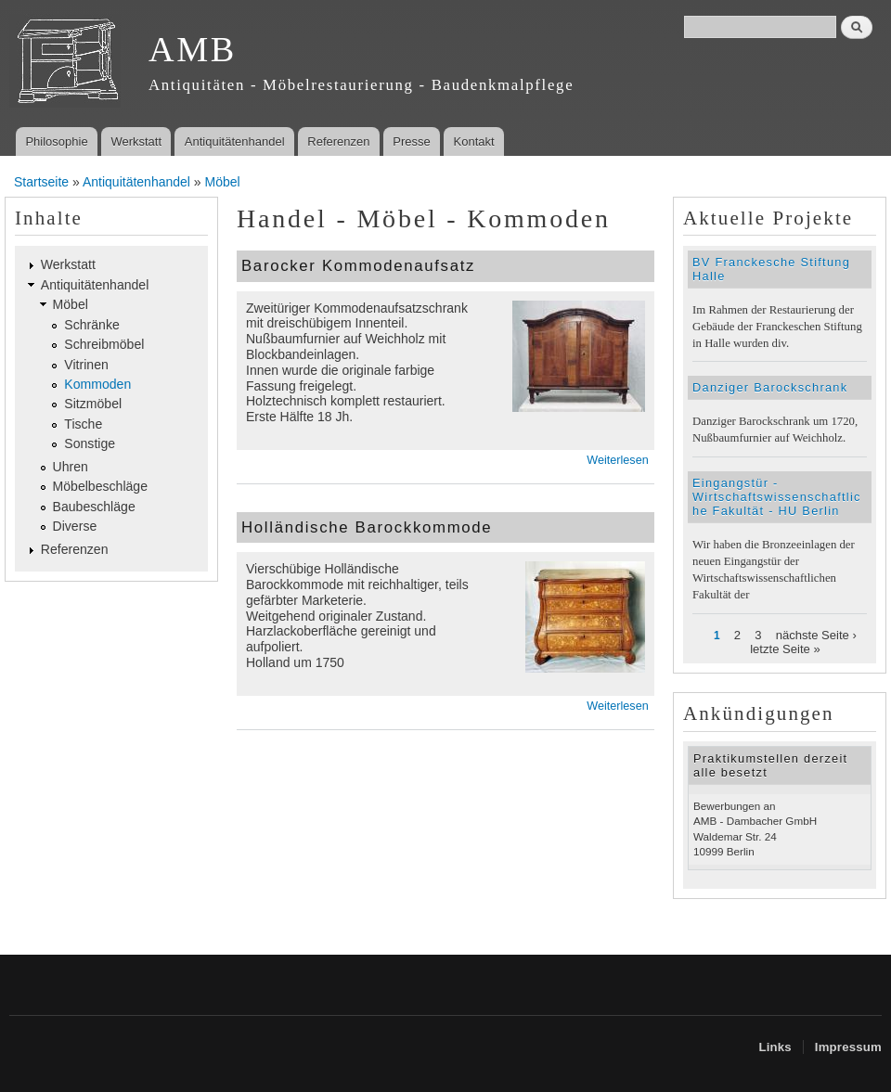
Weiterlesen (617, 460)
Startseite (41, 181)
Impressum (848, 1047)
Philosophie (56, 141)
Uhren (70, 466)
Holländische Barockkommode (366, 527)
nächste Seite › (816, 635)
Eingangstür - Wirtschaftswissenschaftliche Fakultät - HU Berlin (776, 497)
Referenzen (338, 141)
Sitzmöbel (93, 403)
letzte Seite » (785, 649)
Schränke (91, 324)
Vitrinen (86, 364)
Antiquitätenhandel (235, 141)
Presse (411, 141)
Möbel (222, 181)
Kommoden (97, 384)
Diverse (75, 526)
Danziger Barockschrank (769, 387)
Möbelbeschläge (100, 486)
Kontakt (474, 141)
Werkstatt (135, 141)
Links (774, 1047)
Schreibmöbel (104, 344)
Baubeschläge (94, 506)
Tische (83, 424)
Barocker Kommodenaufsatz (358, 266)
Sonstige (89, 443)
